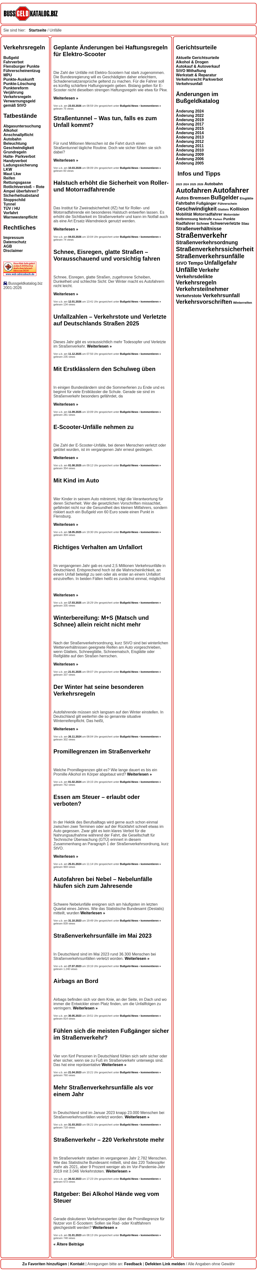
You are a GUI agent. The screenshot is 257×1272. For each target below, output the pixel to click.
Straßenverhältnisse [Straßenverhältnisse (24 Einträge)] (199, 228)
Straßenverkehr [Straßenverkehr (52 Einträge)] (201, 235)
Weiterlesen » (65, 98)
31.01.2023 (75, 1235)
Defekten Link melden (165, 1264)
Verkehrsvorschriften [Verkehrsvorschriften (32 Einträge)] (204, 302)
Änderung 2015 (190, 128)
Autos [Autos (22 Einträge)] (182, 197)
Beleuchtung (15, 143)
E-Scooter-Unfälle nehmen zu (93, 427)
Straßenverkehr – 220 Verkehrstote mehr (108, 1139)
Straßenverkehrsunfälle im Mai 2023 (102, 935)
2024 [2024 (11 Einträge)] (186, 184)
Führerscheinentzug (21, 71)
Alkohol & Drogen (192, 62)
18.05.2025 (75, 532)
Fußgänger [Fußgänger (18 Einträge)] (206, 203)
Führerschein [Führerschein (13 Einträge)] (227, 203)
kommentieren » (151, 105)
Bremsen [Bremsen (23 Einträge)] (199, 197)
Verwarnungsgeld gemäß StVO (19, 103)
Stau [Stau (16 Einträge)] (245, 223)
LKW (7, 169)
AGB (7, 246)
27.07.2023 (75, 966)
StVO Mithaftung (191, 71)
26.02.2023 (75, 1178)
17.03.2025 (75, 602)
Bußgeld (11, 58)
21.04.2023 (75, 1072)
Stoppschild (14, 200)
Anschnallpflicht (18, 135)
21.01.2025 (75, 671)
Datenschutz (14, 242)
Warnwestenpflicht (20, 217)
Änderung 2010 (190, 150)
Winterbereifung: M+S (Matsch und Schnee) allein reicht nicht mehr (101, 621)
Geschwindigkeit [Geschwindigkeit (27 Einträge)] (196, 209)
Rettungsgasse (17, 182)
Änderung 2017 (190, 124)
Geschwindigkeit (18, 148)
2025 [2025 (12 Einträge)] (193, 184)
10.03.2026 (75, 167)
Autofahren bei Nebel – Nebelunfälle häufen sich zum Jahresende (102, 882)
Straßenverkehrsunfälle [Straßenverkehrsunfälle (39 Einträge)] (210, 256)
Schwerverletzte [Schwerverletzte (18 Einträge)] (225, 223)
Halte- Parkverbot (19, 156)
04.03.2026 (75, 236)
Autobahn (12, 139)
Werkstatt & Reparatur (196, 75)
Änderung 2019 (190, 120)
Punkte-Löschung (19, 84)
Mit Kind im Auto (76, 480)
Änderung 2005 (190, 163)
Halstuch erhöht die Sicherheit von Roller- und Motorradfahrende (111, 186)
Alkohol (10, 130)
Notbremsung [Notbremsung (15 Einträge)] (187, 219)
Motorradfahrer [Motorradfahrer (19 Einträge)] (208, 214)
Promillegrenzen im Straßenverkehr (102, 751)
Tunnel (9, 204)
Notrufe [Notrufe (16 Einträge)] (205, 219)
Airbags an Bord (75, 981)
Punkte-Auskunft (18, 79)
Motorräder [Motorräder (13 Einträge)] (232, 214)
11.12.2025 (75, 353)
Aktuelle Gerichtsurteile (197, 58)
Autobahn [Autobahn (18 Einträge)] (213, 184)
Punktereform (15, 88)
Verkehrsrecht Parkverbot (199, 79)
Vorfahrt (10, 213)
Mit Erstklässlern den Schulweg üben (104, 369)
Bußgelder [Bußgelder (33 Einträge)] (225, 197)
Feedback (133, 1264)
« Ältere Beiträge (68, 1244)
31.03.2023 (75, 1124)
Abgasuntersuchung (22, 126)
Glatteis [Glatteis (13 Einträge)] (223, 209)
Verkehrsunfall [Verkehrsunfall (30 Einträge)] (221, 295)
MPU (7, 75)
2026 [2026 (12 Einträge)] (200, 184)
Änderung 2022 (190, 115)
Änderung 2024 (190, 111)
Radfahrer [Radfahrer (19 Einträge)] (185, 223)
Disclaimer (13, 251)
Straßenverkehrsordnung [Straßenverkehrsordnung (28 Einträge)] (207, 242)
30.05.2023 (75, 1015)
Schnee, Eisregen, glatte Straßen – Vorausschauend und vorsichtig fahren (106, 255)
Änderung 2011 (190, 146)
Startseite (37, 30)
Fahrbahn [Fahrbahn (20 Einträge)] (185, 203)
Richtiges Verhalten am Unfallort (97, 547)
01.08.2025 (75, 465)
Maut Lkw (12, 174)
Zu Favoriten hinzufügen (44, 1264)
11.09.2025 (75, 411)
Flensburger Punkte (21, 66)
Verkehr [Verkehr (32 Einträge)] (209, 270)
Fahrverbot (13, 62)
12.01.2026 (75, 301)
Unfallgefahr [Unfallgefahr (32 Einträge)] (220, 263)
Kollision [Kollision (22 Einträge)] (239, 208)
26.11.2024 (75, 736)
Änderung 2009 (190, 154)
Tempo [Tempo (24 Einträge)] (195, 263)
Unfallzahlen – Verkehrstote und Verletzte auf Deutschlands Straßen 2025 (109, 320)
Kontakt (77, 1264)
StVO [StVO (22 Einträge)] (181, 263)
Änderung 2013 (190, 137)
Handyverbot (15, 161)
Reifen (9, 178)
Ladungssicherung (20, 165)
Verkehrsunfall (189, 84)
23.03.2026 (75, 105)
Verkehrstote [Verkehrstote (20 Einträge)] (188, 295)
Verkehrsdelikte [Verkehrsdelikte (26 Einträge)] (194, 276)
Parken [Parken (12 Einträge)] (217, 219)
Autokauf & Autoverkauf (198, 66)
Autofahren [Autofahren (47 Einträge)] (194, 190)
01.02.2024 (75, 781)
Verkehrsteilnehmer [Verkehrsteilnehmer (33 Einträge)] (202, 289)
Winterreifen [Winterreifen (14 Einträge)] (242, 302)
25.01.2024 (75, 864)
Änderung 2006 (190, 159)
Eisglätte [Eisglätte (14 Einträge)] (246, 198)
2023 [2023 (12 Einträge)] (179, 184)
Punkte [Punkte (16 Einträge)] (229, 219)
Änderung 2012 (190, 141)
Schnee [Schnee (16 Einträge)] (202, 223)
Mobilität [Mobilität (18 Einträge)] (184, 214)
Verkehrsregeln (17, 97)
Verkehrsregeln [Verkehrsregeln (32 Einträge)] (196, 282)
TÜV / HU (11, 208)
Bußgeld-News (129, 105)
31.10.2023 (75, 920)
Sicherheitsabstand (21, 195)
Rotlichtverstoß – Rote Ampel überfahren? (24, 189)
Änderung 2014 (190, 133)
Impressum (13, 238)
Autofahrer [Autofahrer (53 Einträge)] (231, 190)
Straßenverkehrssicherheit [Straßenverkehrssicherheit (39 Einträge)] (215, 249)
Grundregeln (14, 152)
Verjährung (13, 92)
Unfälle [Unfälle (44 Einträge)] (187, 269)
